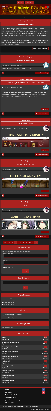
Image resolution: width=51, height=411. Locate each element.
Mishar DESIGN (20, 406)
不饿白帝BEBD (8, 358)
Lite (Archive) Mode (11, 395)
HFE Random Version (25, 123)
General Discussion (27, 79)
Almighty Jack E (9, 128)
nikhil (5, 344)
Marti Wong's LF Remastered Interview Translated (25, 82)
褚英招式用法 (6, 361)
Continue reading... (42, 73)
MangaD (6, 339)
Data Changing (27, 57)
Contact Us (8, 392)
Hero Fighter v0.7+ (8, 366)
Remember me (8, 267)
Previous (7, 242)
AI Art (4, 337)
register (11, 251)
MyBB (9, 406)
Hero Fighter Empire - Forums (23, 21)
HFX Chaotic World (8, 375)
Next (31, 242)
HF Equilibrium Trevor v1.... (10, 356)
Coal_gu (6, 372)
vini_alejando (16, 301)
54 (26, 242)
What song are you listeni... (11, 351)
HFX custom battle (8, 380)
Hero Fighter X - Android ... (10, 347)
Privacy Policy (9, 402)
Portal (34, 21)
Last (45, 337)
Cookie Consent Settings (12, 400)
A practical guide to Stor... (10, 342)
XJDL (25, 205)
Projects (27, 120)
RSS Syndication (10, 397)
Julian (6, 65)
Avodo (7, 87)
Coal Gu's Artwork (8, 371)
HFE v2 (7, 390)
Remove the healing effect (25, 60)
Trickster (6, 363)
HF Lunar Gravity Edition (25, 164)
